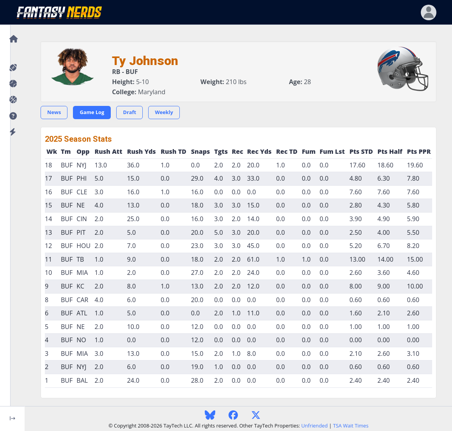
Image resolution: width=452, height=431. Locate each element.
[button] (12, 116)
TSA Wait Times (351, 425)
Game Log (92, 112)
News (54, 112)
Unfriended (314, 425)
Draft (129, 112)
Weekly (164, 112)
